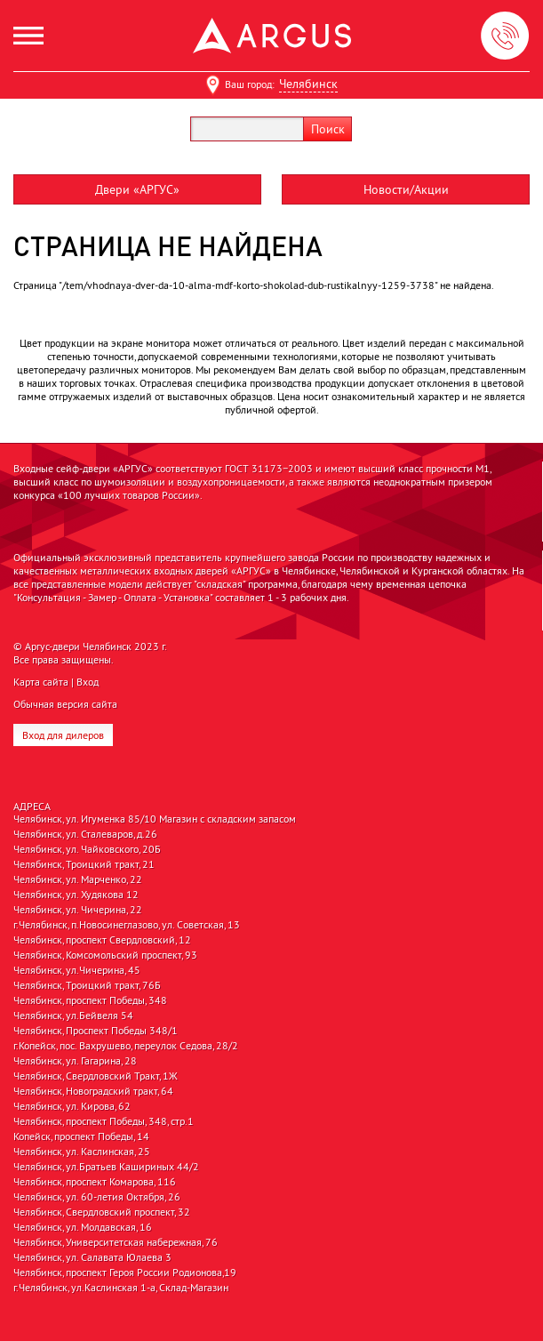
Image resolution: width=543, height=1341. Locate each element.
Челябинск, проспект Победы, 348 (90, 1000)
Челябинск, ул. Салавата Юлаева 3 (92, 1257)
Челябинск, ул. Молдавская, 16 (82, 1227)
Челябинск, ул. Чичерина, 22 (77, 909)
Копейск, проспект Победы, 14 (81, 1136)
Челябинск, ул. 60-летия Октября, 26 (96, 1197)
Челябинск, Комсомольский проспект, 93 (105, 955)
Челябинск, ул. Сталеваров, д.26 (85, 834)
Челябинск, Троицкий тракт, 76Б (87, 985)
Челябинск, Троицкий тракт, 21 (84, 864)
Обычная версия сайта (65, 704)
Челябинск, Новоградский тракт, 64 (93, 1091)
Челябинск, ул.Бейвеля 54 (73, 1015)
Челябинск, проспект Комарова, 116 (94, 1182)
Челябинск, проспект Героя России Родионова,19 (124, 1272)
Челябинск (308, 84)
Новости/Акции (406, 189)
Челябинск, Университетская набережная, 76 (115, 1242)
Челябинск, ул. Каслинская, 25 (81, 1151)
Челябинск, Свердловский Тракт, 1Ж (95, 1076)
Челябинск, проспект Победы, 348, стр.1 (103, 1121)
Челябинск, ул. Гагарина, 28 (75, 1061)
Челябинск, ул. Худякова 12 (76, 894)
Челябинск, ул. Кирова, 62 (72, 1106)
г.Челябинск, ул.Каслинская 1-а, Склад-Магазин (120, 1287)
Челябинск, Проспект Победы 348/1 (95, 1030)
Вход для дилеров (63, 735)
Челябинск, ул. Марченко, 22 (77, 879)
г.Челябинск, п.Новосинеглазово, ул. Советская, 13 (126, 925)
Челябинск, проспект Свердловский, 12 (102, 940)
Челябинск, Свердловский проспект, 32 (101, 1212)
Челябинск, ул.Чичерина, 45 (76, 970)
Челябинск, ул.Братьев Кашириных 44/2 (106, 1166)
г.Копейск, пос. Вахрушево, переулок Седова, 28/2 (125, 1046)
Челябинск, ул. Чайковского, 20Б (87, 849)
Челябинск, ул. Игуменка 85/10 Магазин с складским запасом (154, 819)
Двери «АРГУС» (137, 189)
